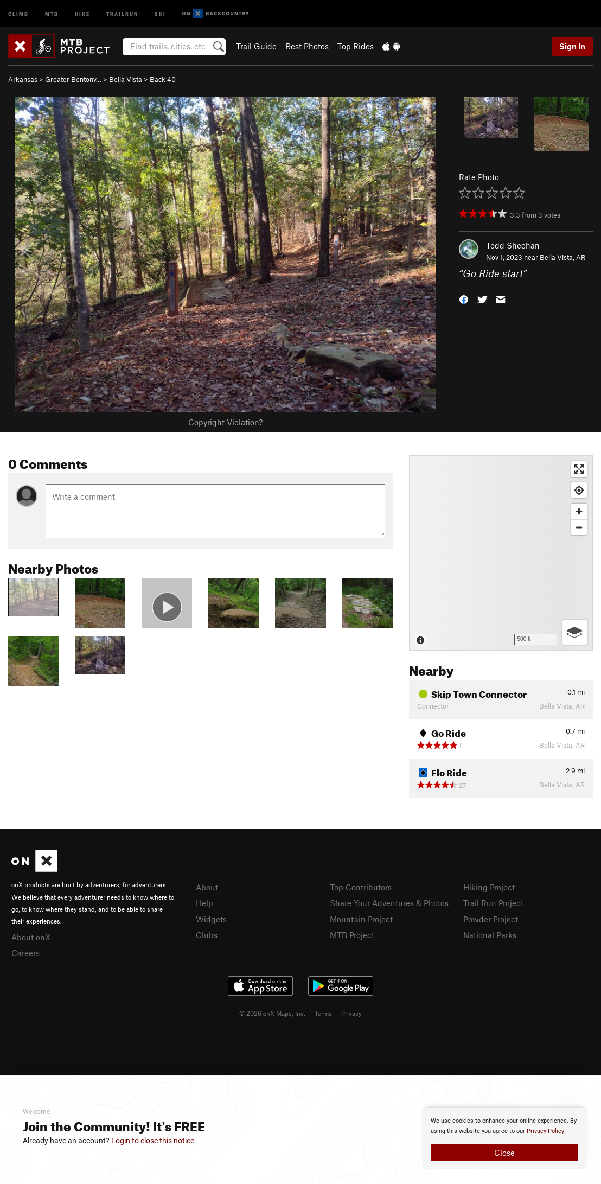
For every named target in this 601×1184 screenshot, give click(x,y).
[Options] (574, 632)
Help (204, 903)
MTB (52, 13)
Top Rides (355, 46)
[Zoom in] (579, 511)
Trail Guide (256, 46)
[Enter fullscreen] (579, 469)
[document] (504, 1138)
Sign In (572, 46)
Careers (25, 953)
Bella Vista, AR (562, 257)
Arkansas (22, 79)
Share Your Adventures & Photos (389, 903)
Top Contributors (361, 887)
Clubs (207, 935)
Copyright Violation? (225, 422)
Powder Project (490, 919)
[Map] (501, 553)
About (207, 887)
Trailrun (122, 13)
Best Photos (307, 46)
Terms (323, 1013)
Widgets (211, 919)
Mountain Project (361, 919)
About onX (30, 937)
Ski (160, 13)
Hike (82, 13)
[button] (464, 298)
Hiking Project (489, 887)
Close (504, 1152)
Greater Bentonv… (73, 79)
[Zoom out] (579, 527)
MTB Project (352, 935)
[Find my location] (579, 490)
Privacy (351, 1013)
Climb (18, 13)
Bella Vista (125, 79)
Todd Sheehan (513, 245)
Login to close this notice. (153, 1140)
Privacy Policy (545, 1131)
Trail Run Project (493, 903)
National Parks (489, 935)
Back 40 (163, 79)
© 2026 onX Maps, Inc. (272, 1013)
